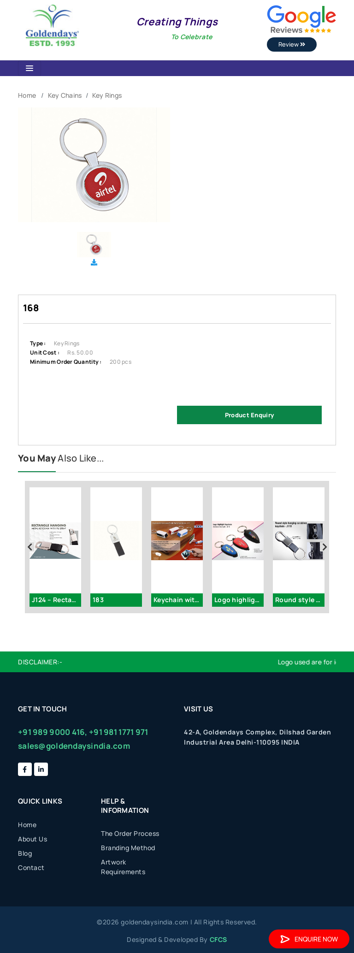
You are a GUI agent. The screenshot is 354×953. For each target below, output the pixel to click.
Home (27, 95)
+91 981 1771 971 (118, 732)
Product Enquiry (249, 415)
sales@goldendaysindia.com (74, 745)
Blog (25, 853)
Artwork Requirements (123, 867)
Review (291, 44)
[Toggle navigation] (29, 68)
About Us (32, 839)
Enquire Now (309, 939)
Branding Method (128, 847)
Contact (31, 867)
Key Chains (65, 95)
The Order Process (130, 833)
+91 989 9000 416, (53, 732)
